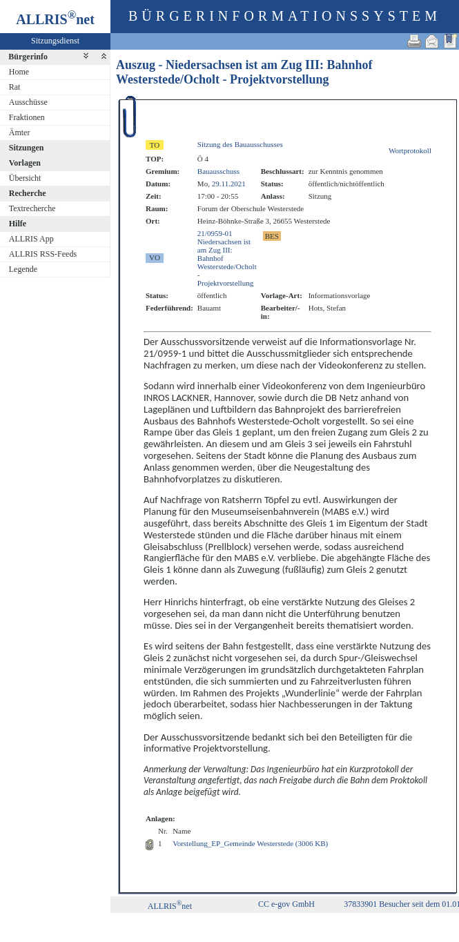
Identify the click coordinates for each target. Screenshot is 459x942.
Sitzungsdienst (55, 41)
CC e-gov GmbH (286, 904)
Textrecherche (32, 208)
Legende (23, 269)
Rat (15, 87)
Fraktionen (27, 117)
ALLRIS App (31, 239)
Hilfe (17, 223)
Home (19, 72)
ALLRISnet (170, 906)
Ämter (19, 132)
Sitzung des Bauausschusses (240, 144)
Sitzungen (26, 148)
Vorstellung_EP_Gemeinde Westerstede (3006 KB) (250, 843)
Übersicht (25, 178)
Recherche (27, 193)
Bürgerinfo (28, 56)
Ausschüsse (28, 102)
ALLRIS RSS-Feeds (43, 254)
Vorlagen (25, 163)
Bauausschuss (218, 171)
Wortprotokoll (410, 150)
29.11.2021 (229, 183)
